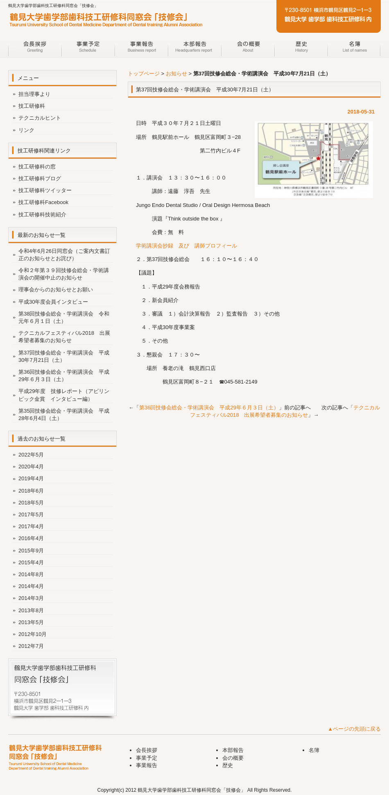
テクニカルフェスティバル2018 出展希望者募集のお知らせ (64, 336)
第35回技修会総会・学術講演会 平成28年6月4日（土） (63, 414)
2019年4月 (31, 478)
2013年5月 (31, 622)
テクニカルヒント (39, 118)
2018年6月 (31, 491)
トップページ (144, 73)
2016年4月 (31, 538)
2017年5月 (31, 514)
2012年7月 (31, 646)
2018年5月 (31, 503)
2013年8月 (31, 610)
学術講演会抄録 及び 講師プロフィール (186, 246)
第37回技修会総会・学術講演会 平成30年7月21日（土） (63, 356)
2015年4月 (31, 562)
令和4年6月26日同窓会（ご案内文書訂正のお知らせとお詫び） (64, 254)
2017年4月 (31, 526)
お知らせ (176, 73)
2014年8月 (31, 574)
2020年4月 (31, 466)
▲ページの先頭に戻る (354, 729)
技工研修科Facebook (43, 202)
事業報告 (141, 48)
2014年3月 (31, 598)
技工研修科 (31, 106)
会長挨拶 (34, 48)
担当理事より (34, 94)
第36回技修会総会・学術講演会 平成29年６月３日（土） (209, 407)
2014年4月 (31, 586)
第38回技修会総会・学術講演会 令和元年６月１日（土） (63, 317)
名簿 (354, 48)
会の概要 (247, 48)
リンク (26, 130)
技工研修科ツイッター (45, 190)
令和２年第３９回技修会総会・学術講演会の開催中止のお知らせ (63, 274)
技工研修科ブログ (39, 178)
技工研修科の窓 (37, 167)
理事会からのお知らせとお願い (55, 289)
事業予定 (88, 48)
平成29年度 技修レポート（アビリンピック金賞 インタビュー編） (63, 395)
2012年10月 (32, 634)
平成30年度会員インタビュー (53, 302)
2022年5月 (31, 455)
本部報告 (194, 48)
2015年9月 (31, 550)
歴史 (301, 48)
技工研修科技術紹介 (42, 214)
